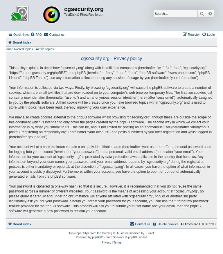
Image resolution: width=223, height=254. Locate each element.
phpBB (96, 237)
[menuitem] (36, 34)
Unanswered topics (19, 49)
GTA (116, 233)
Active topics (45, 49)
